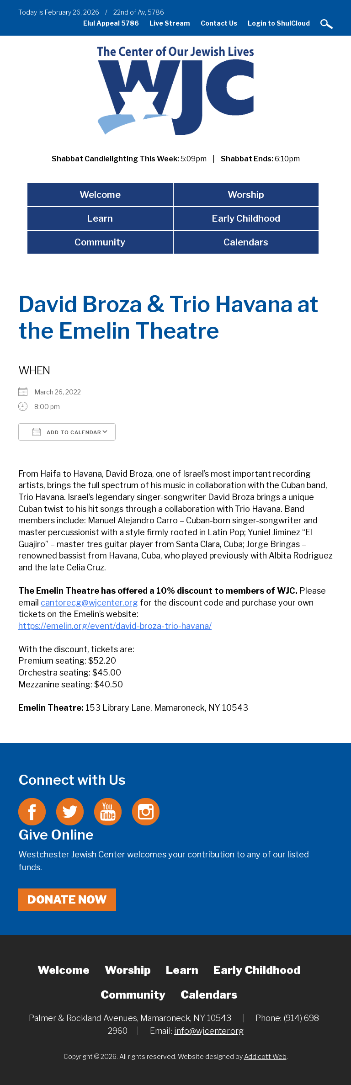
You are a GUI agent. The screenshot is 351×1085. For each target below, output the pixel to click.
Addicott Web (265, 1056)
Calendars (245, 242)
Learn (100, 218)
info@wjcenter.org (209, 1031)
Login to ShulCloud (279, 23)
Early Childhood (246, 218)
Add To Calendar (66, 432)
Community (99, 242)
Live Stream (169, 23)
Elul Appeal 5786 (111, 23)
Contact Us (219, 23)
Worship (246, 194)
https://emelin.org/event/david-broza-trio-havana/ (115, 626)
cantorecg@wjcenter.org (89, 602)
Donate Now (67, 899)
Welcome (100, 194)
